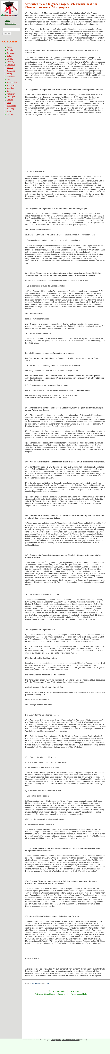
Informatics (11, 76)
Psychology (11, 106)
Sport (9, 111)
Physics (10, 100)
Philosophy (11, 97)
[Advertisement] (66, 141)
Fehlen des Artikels (79, 994)
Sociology (10, 109)
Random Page (10, 24)
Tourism (10, 114)
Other (9, 91)
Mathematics (12, 82)
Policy (9, 103)
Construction (11, 53)
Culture (9, 56)
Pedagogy (11, 94)
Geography (11, 71)
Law (8, 79)
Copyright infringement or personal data (65, 1040)
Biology (9, 47)
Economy (10, 62)
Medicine (10, 88)
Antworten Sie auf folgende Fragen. (50, 994)
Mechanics (11, 85)
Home (7, 21)
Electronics (11, 65)
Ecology (10, 59)
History (9, 74)
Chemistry (11, 50)
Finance (10, 68)
